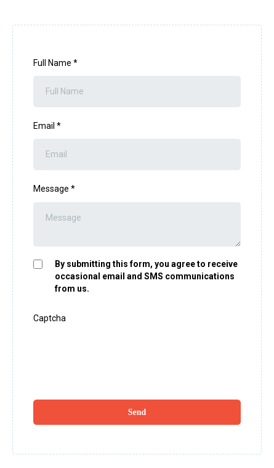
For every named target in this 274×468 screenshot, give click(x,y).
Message (54, 189)
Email (47, 126)
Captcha (49, 318)
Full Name (55, 63)
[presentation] (126, 355)
